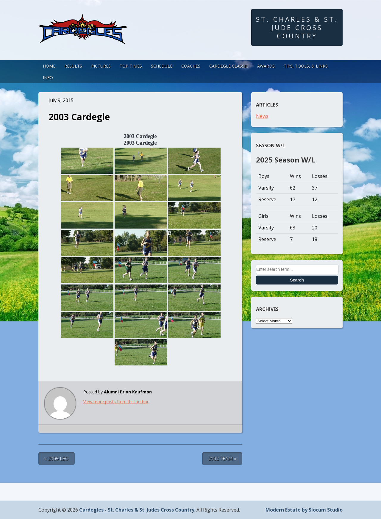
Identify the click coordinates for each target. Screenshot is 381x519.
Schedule (161, 66)
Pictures (101, 66)
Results (73, 66)
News (262, 116)
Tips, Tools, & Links (306, 66)
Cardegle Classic (228, 66)
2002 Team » (222, 458)
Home (49, 66)
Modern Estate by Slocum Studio (304, 510)
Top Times (131, 66)
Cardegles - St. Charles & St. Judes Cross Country (136, 510)
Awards (266, 66)
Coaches (190, 66)
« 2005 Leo (56, 458)
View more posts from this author (116, 401)
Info (48, 77)
